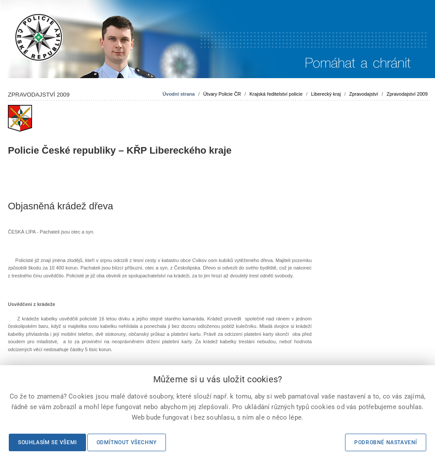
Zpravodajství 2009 (407, 94)
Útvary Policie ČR (222, 94)
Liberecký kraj (326, 94)
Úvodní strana (178, 94)
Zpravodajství (363, 94)
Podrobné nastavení (385, 442)
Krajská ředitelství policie (275, 94)
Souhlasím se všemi (47, 442)
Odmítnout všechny (127, 442)
